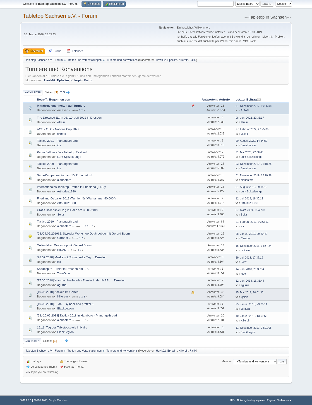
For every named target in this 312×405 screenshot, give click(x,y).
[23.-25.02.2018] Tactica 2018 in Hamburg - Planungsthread (77, 315)
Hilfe (232, 400)
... (90, 226)
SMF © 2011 (41, 400)
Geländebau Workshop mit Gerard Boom (64, 245)
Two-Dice (63, 273)
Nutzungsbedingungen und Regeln (256, 400)
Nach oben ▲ (284, 400)
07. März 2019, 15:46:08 (250, 210)
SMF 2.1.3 (25, 400)
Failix (193, 60)
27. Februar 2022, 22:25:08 (252, 129)
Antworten (209, 99)
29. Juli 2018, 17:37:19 (249, 257)
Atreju (61, 122)
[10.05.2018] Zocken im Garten (58, 292)
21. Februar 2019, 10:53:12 (252, 221)
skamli (61, 133)
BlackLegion (65, 308)
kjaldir (244, 297)
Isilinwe (245, 250)
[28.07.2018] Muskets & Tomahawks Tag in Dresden (71, 257)
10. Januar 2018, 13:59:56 (251, 316)
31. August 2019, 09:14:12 (251, 187)
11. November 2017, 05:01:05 (254, 327)
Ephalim (172, 60)
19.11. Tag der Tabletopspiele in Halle (62, 327)
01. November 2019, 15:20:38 (254, 175)
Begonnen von (59, 99)
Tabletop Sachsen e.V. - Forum (60, 16)
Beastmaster (248, 145)
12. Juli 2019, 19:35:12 (249, 198)
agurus (62, 285)
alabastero (64, 180)
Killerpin (183, 60)
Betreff (42, 99)
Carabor (62, 238)
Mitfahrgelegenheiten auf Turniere (61, 105)
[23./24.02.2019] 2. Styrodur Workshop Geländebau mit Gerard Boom (83, 233)
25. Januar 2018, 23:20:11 (251, 304)
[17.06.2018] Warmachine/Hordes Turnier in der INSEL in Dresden (81, 280)
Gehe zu (227, 361)
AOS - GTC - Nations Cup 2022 (58, 129)
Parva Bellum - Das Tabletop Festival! (62, 152)
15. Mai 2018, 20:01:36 (250, 292)
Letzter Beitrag (248, 99)
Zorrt (243, 262)
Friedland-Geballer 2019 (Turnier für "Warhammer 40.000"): (76, 198)
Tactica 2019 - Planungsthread (57, 221)
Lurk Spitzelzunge (69, 156)
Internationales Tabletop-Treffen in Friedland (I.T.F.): (71, 187)
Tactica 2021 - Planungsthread (57, 140)
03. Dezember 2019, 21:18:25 (254, 163)
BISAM (245, 110)
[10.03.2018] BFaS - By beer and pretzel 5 (65, 304)
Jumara (245, 308)
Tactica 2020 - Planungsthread (57, 163)
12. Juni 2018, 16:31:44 (250, 280)
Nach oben (32, 341)
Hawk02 (161, 60)
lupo (243, 273)
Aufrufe (224, 99)
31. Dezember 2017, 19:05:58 (254, 106)
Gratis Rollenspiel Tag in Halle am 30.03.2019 (67, 210)
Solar (60, 214)
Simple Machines (58, 400)
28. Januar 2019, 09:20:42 (251, 233)
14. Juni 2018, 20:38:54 (250, 269)
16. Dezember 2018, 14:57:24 (254, 245)
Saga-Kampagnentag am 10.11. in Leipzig (65, 175)
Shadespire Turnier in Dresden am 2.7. (63, 269)
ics (59, 145)
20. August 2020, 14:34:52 (251, 140)
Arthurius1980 (66, 191)
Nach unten (32, 92)
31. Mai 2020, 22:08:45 (250, 152)
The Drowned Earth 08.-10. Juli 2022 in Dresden (69, 117)
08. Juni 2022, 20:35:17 (250, 117)
